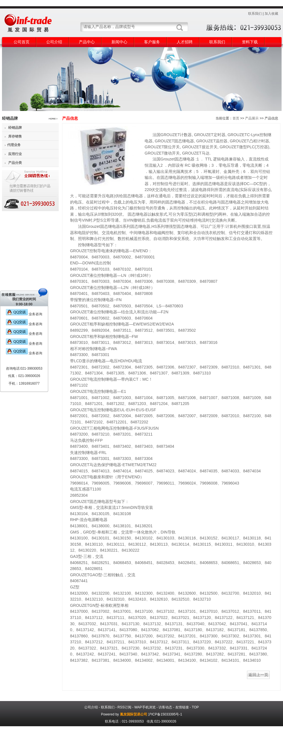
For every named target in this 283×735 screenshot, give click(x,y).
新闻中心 (119, 42)
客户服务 (152, 42)
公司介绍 (54, 42)
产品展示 (252, 118)
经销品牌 (15, 128)
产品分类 (15, 163)
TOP (195, 707)
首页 (236, 118)
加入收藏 (271, 14)
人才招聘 (185, 42)
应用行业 (15, 154)
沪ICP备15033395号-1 (165, 714)
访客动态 (165, 707)
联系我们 (255, 14)
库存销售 (15, 136)
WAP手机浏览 (145, 707)
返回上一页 (258, 674)
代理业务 (14, 145)
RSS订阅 (124, 707)
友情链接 (182, 707)
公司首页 (21, 42)
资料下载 (250, 42)
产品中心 (87, 42)
